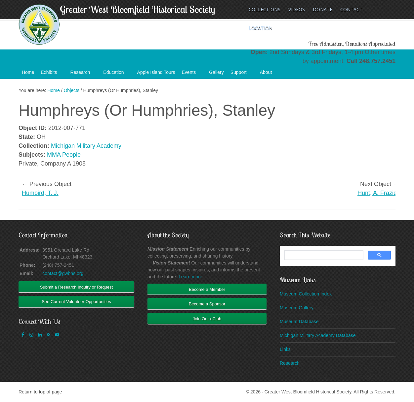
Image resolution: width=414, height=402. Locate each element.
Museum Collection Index (306, 293)
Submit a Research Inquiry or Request (76, 287)
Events (192, 74)
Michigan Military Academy (86, 145)
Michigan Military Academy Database (318, 335)
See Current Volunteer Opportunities (76, 301)
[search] (323, 255)
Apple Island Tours (156, 72)
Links (285, 349)
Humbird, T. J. (40, 193)
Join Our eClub (207, 318)
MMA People (64, 154)
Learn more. (191, 276)
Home (28, 72)
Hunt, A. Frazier (378, 193)
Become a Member (207, 289)
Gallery (216, 72)
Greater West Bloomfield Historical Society (137, 9)
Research (83, 74)
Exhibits (52, 74)
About (269, 74)
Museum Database (299, 321)
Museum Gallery (296, 307)
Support (241, 74)
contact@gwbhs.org (62, 273)
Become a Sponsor (207, 303)
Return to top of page (40, 391)
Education (116, 74)
